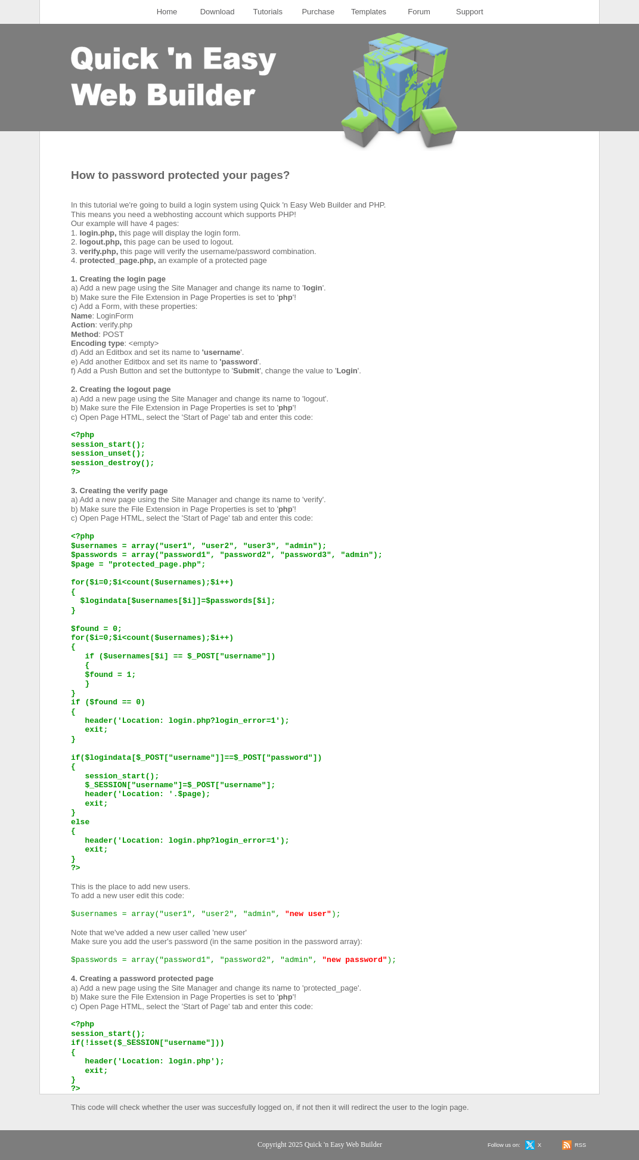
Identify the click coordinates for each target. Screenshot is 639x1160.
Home (167, 11)
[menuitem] (167, 12)
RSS (580, 1145)
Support (469, 11)
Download (217, 11)
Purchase (318, 11)
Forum (419, 11)
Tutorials (268, 11)
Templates (368, 11)
